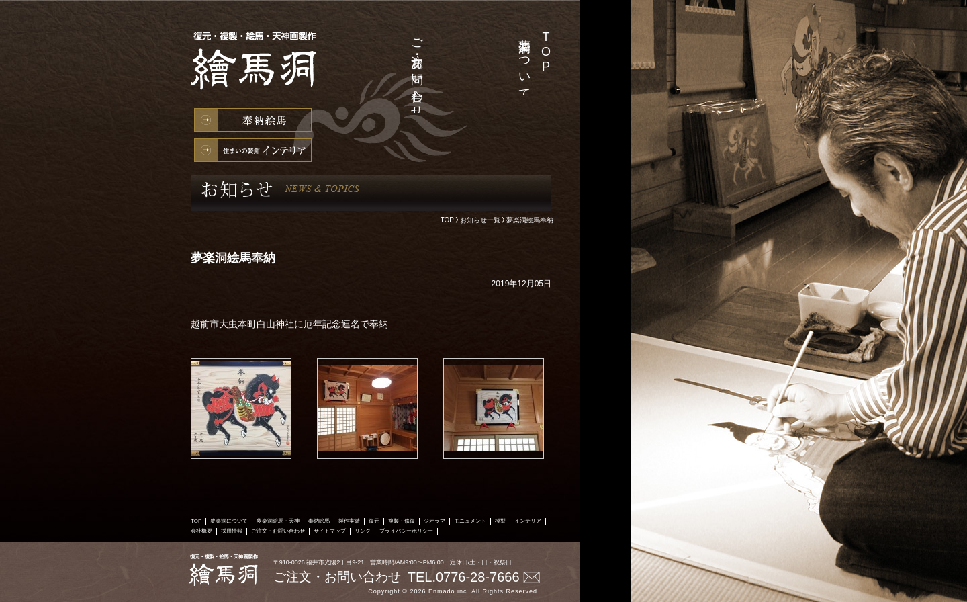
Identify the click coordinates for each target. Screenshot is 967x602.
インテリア (253, 150)
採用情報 (438, 32)
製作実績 (481, 32)
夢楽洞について (524, 62)
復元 (374, 521)
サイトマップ (330, 531)
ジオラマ (434, 521)
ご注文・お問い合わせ (417, 71)
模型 (500, 521)
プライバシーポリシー (406, 531)
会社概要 (460, 32)
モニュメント (470, 521)
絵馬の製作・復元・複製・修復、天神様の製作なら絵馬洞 (257, 67)
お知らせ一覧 (480, 220)
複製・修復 (401, 521)
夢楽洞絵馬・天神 (503, 35)
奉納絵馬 (253, 120)
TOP (546, 52)
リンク (363, 531)
